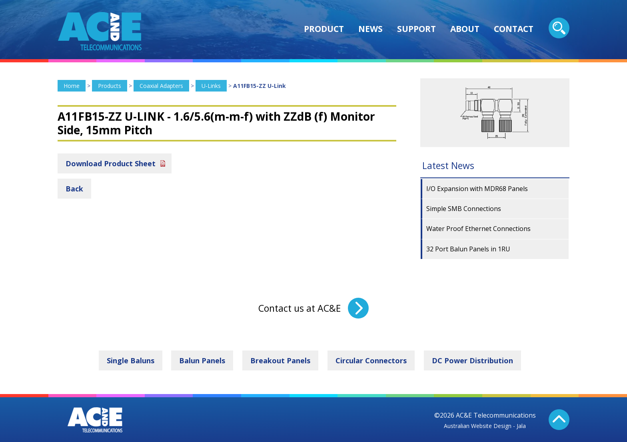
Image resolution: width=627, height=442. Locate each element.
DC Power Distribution (472, 360)
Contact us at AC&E (299, 308)
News (370, 28)
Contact (513, 28)
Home (72, 86)
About (464, 28)
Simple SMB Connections (463, 208)
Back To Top (559, 419)
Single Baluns (130, 360)
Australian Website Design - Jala (485, 426)
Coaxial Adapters (161, 86)
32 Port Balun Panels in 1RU (468, 249)
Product (324, 28)
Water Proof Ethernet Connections (478, 228)
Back (74, 188)
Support (416, 28)
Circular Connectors (371, 360)
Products (109, 86)
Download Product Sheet (111, 163)
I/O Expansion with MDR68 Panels (477, 188)
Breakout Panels (280, 360)
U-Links (211, 86)
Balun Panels (202, 360)
